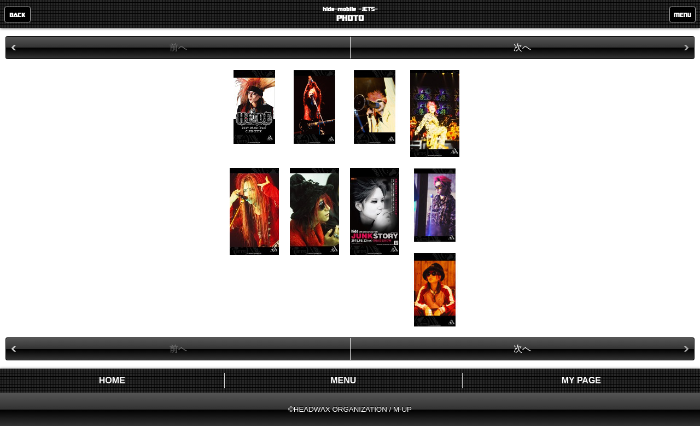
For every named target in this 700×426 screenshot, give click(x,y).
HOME (112, 380)
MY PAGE (581, 380)
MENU (682, 14)
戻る (17, 14)
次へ (522, 47)
